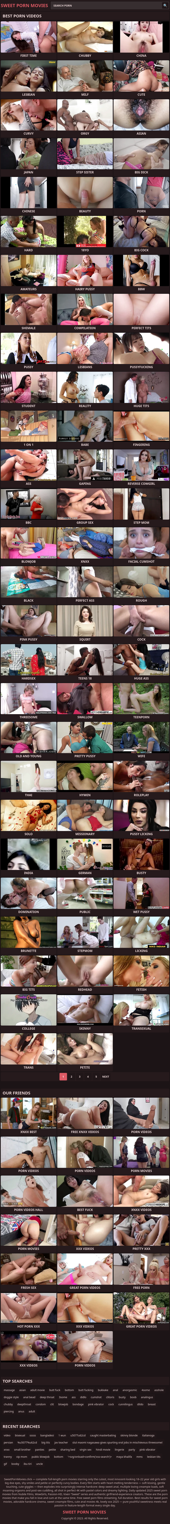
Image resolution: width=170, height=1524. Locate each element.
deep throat (47, 1397)
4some (145, 1390)
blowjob (63, 1404)
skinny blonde (129, 1435)
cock (111, 1404)
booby (15, 1464)
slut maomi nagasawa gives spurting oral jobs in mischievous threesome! (117, 1442)
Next (105, 1076)
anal (115, 1390)
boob (133, 1397)
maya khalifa (124, 1456)
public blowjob (41, 1456)
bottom (69, 1390)
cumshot (96, 1397)
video (7, 1435)
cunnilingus (125, 1404)
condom (41, 1404)
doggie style (11, 1397)
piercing (9, 1411)
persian (8, 1442)
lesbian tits (153, 1456)
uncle (39, 1464)
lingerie (119, 1449)
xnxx (7, 1449)
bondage (78, 1404)
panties (39, 1449)
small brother (22, 1449)
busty (122, 1397)
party (132, 1449)
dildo (140, 1404)
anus (21, 1411)
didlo (83, 1397)
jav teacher (61, 1442)
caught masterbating (103, 1435)
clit (52, 1404)
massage (9, 1390)
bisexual (20, 1435)
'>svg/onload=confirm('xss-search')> (90, 1456)
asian (22, 1390)
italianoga (148, 1435)
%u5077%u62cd (27, 1442)
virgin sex (86, 1449)
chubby (8, 1404)
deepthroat (24, 1404)
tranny (8, 1456)
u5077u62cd (78, 1435)
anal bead (29, 1397)
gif (5, 1464)
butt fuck (54, 1390)
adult (32, 1411)
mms (139, 1456)
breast (152, 1404)
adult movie (37, 1390)
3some (63, 1397)
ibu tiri (28, 1464)
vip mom (21, 1456)
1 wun (62, 1435)
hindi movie (103, 1449)
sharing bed (67, 1449)
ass (74, 1397)
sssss (33, 1435)
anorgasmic (130, 1390)
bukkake (103, 1390)
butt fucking (85, 1390)
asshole (159, 1390)
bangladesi (47, 1435)
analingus (147, 1397)
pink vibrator (96, 1404)
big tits (45, 1442)
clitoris (110, 1397)
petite (52, 1449)
